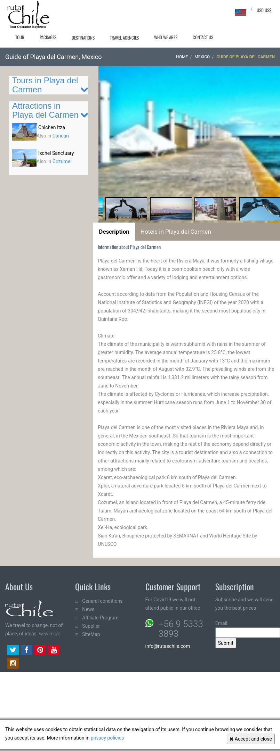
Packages (48, 37)
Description (114, 231)
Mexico (202, 57)
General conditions (102, 601)
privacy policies (107, 738)
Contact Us (203, 37)
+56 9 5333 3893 (181, 629)
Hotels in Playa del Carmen (176, 231)
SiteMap (91, 634)
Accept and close (251, 739)
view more (49, 633)
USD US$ (264, 10)
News (88, 609)
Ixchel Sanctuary (56, 153)
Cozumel (62, 161)
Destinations (83, 37)
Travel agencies (124, 37)
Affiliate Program (100, 617)
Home (182, 57)
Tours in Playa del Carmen (45, 85)
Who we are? (165, 37)
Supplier (91, 626)
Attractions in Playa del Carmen (45, 110)
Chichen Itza (51, 127)
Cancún (61, 136)
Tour (19, 37)
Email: (247, 629)
